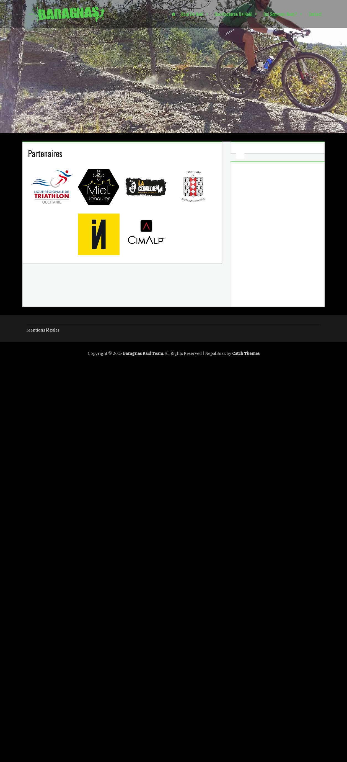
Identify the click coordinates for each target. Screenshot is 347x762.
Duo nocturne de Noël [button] (233, 14)
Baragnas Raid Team (143, 353)
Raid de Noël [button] (192, 14)
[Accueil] (173, 14)
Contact (315, 14)
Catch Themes (246, 353)
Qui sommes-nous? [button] (280, 14)
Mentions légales (43, 330)
